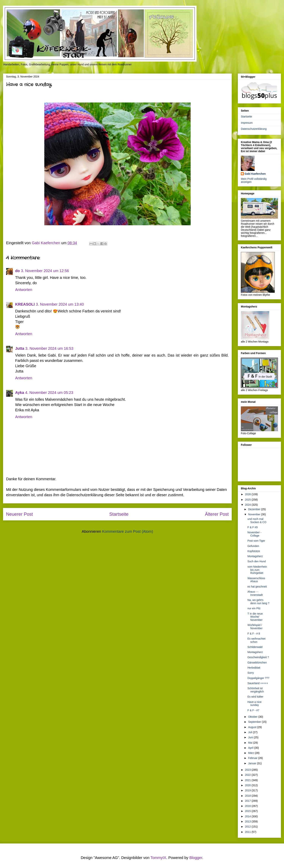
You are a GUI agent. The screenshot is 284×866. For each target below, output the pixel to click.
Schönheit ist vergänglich (255, 690)
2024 (248, 504)
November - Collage (254, 534)
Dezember (254, 509)
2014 (248, 816)
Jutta (19, 348)
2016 (248, 805)
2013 (248, 821)
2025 (248, 499)
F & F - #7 (253, 710)
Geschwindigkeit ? (258, 657)
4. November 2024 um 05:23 (49, 392)
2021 (248, 780)
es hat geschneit (257, 586)
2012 (248, 826)
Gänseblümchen (257, 662)
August (252, 727)
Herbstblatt (253, 667)
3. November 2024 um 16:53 (49, 348)
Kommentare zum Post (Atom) (127, 531)
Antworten (23, 290)
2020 (248, 785)
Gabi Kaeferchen (255, 173)
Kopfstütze (253, 551)
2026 (248, 494)
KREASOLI (25, 304)
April (251, 747)
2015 (248, 811)
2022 (248, 774)
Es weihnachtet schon (256, 640)
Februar (253, 758)
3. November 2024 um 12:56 (45, 271)
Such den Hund (256, 561)
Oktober (253, 716)
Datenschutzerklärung (254, 128)
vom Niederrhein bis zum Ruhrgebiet (257, 570)
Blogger (195, 858)
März (251, 752)
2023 (248, 769)
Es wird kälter (255, 696)
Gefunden (253, 546)
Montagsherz (255, 556)
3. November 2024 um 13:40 (60, 304)
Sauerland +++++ (257, 683)
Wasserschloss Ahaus (256, 580)
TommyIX (158, 858)
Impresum (247, 122)
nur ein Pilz (254, 608)
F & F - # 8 (253, 633)
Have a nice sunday (254, 703)
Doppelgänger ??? (258, 678)
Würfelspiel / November (255, 626)
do (17, 271)
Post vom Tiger (256, 540)
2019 (248, 790)
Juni (251, 737)
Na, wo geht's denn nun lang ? (258, 601)
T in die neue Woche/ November (255, 617)
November (254, 514)
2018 (248, 795)
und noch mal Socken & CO (256, 520)
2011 (248, 831)
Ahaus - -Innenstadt (255, 593)
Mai (250, 742)
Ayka (19, 392)
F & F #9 (252, 527)
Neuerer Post (19, 514)
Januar (252, 763)
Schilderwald (254, 647)
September (255, 721)
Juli (250, 732)
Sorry (250, 672)
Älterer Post (217, 514)
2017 (248, 800)
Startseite (118, 514)
